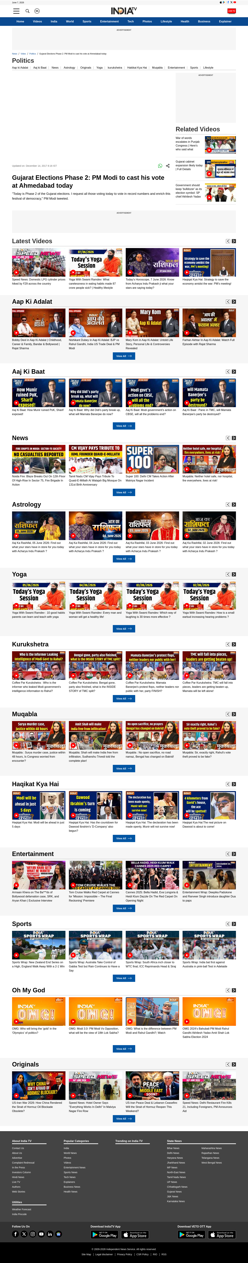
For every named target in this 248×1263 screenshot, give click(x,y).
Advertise (17, 1157)
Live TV (16, 1182)
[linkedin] (49, 1234)
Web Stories (18, 1191)
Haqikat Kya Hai (35, 784)
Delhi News (173, 1153)
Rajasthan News (210, 1153)
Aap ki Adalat (20, 67)
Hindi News (18, 1177)
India (54, 21)
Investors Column (21, 1172)
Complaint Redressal (23, 1162)
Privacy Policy (124, 1254)
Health (185, 21)
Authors (16, 1186)
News (14, 54)
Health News (70, 1191)
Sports (87, 21)
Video (23, 54)
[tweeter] (24, 1234)
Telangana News (210, 1157)
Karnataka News (176, 1201)
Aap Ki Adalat (32, 301)
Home (20, 21)
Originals (85, 67)
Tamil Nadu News (176, 1177)
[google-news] (58, 1234)
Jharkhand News (176, 1162)
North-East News (176, 1172)
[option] (38, 267)
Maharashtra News (212, 1148)
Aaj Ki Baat (28, 371)
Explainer (225, 21)
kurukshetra (115, 67)
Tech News (69, 1177)
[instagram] (32, 1234)
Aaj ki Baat (39, 67)
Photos (147, 21)
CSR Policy (142, 1254)
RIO (155, 1254)
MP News (172, 1167)
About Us (17, 1153)
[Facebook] (15, 1234)
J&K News (172, 1196)
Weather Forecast (21, 1209)
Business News (72, 1186)
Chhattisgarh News (177, 1186)
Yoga (99, 67)
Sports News (70, 1172)
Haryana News (175, 1157)
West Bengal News (212, 1162)
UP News (172, 1182)
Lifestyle (166, 21)
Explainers (69, 1182)
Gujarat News (174, 1191)
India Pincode (19, 1214)
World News (70, 1153)
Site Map (86, 1254)
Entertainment (109, 21)
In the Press (18, 1167)
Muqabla (157, 67)
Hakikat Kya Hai (137, 67)
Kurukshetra (30, 644)
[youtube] (41, 1234)
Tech (131, 21)
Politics (32, 54)
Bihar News (173, 1148)
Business (204, 21)
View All (124, 356)
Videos (37, 21)
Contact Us (18, 1148)
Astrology (69, 67)
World (70, 21)
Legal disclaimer (104, 1254)
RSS (164, 1254)
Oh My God (28, 990)
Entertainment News (74, 1167)
